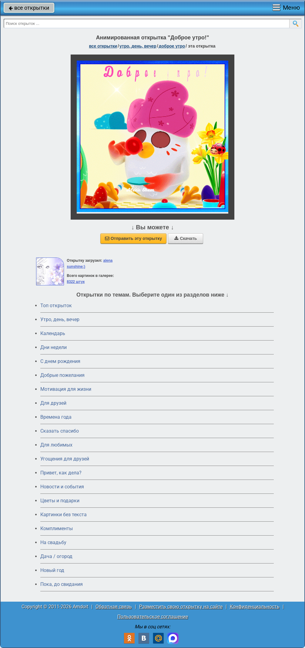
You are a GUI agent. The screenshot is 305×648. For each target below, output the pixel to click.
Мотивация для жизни (65, 389)
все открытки (29, 8)
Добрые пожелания (62, 375)
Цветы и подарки (59, 500)
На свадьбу (53, 542)
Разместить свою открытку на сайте (181, 607)
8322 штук (76, 282)
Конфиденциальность (255, 607)
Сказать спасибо (59, 431)
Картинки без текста (63, 514)
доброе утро (172, 46)
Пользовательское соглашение (152, 617)
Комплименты (56, 528)
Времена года (56, 417)
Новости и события (62, 487)
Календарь (52, 333)
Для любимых (56, 445)
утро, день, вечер (137, 46)
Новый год (52, 570)
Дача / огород (56, 556)
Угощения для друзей (64, 459)
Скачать (185, 238)
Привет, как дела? (61, 473)
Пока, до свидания (61, 584)
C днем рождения (60, 361)
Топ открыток (56, 305)
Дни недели (53, 347)
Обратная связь (114, 607)
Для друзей (53, 403)
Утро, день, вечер (59, 319)
